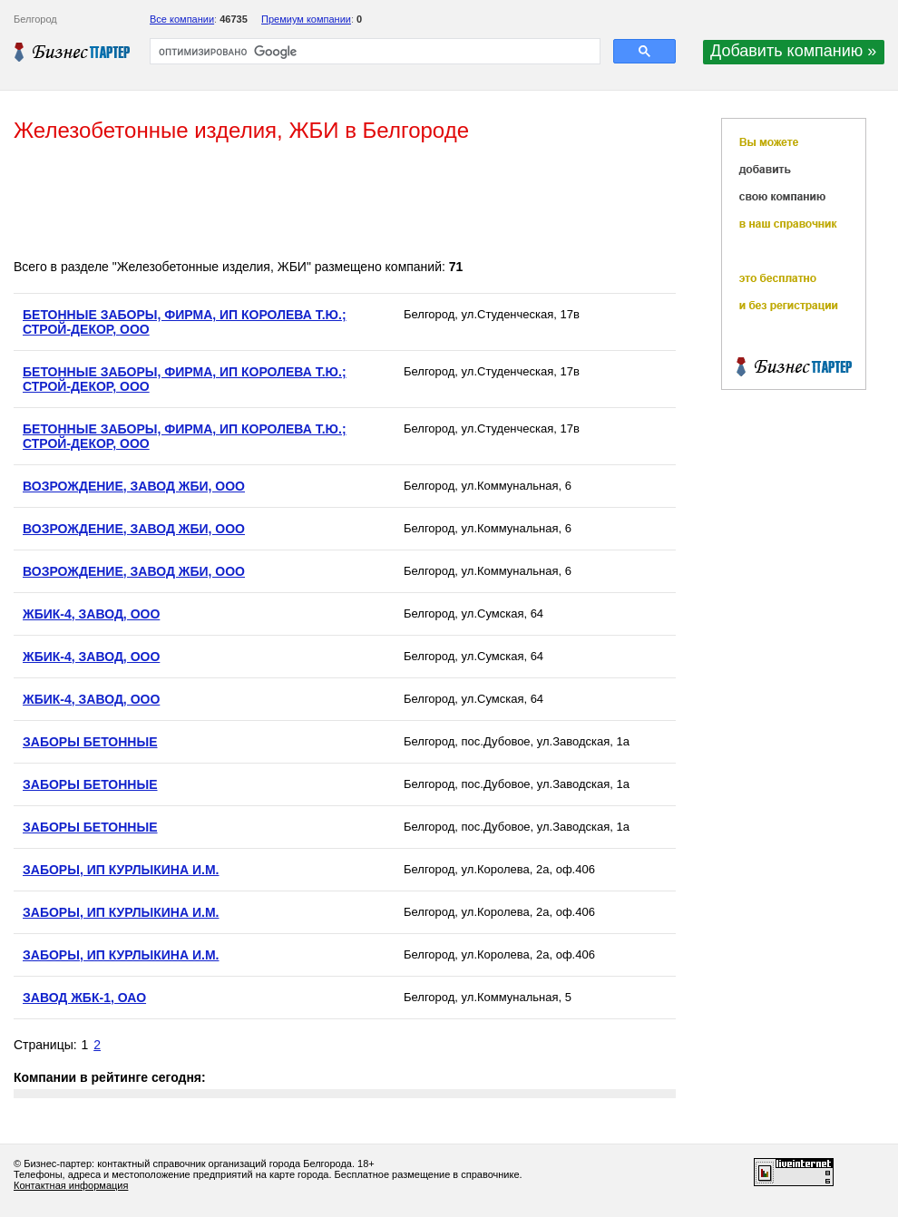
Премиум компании (306, 19)
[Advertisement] (344, 202)
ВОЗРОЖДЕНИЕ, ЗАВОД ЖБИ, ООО (134, 486)
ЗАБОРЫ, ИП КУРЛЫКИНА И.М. (121, 869)
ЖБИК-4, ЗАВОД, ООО (91, 614)
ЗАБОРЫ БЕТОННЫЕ (90, 742)
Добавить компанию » (793, 51)
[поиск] (373, 52)
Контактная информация (71, 1185)
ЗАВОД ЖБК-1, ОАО (84, 997)
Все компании (182, 19)
